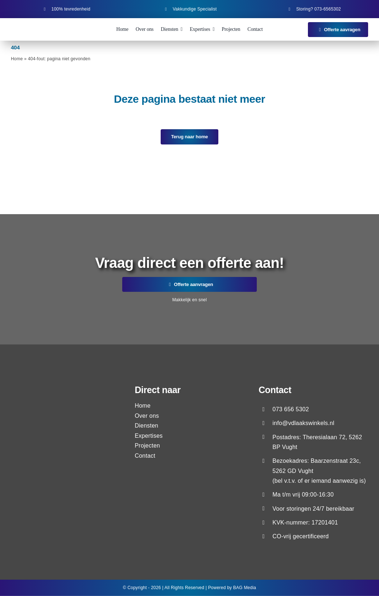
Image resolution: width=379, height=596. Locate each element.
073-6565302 (327, 9)
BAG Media (244, 587)
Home (17, 58)
